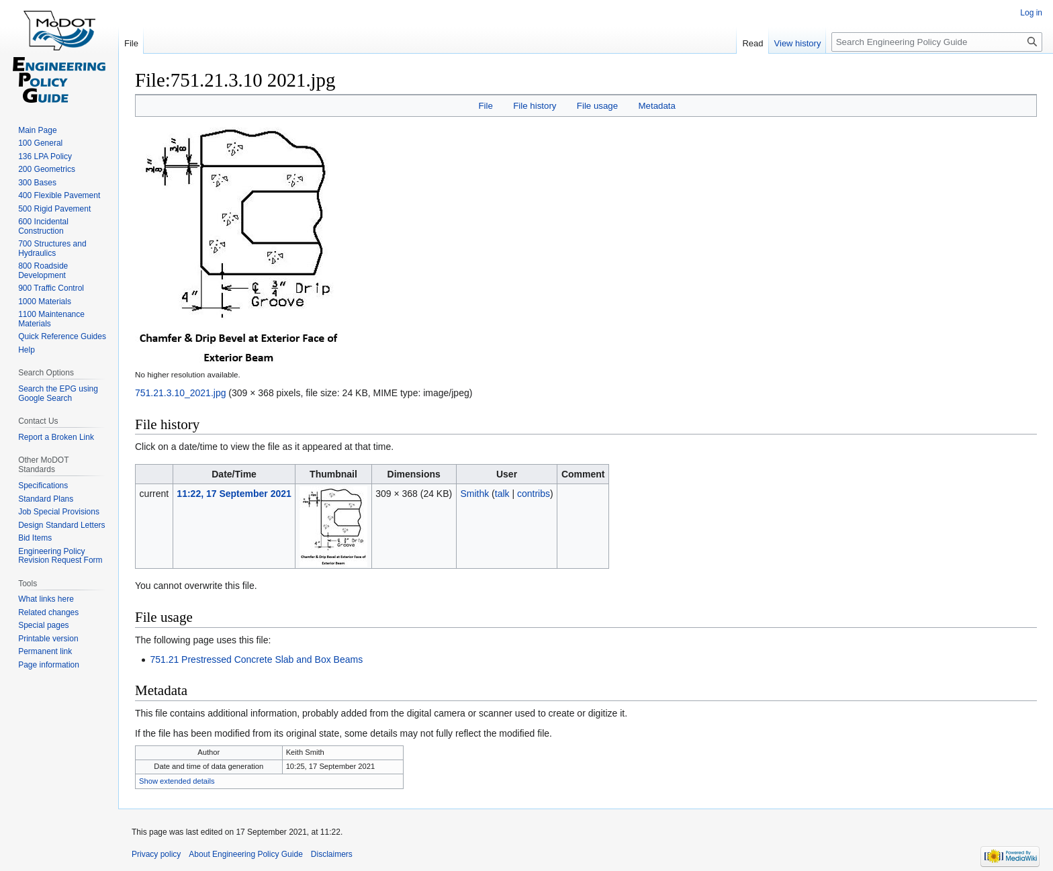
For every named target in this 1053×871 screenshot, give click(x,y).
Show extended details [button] (177, 781)
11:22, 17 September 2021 (234, 493)
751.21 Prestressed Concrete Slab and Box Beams (256, 659)
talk (502, 493)
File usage (597, 106)
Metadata (656, 106)
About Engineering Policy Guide (245, 854)
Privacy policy (156, 854)
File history (534, 106)
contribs (533, 493)
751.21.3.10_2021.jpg (180, 392)
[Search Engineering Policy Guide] (936, 42)
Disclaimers (332, 854)
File (485, 106)
